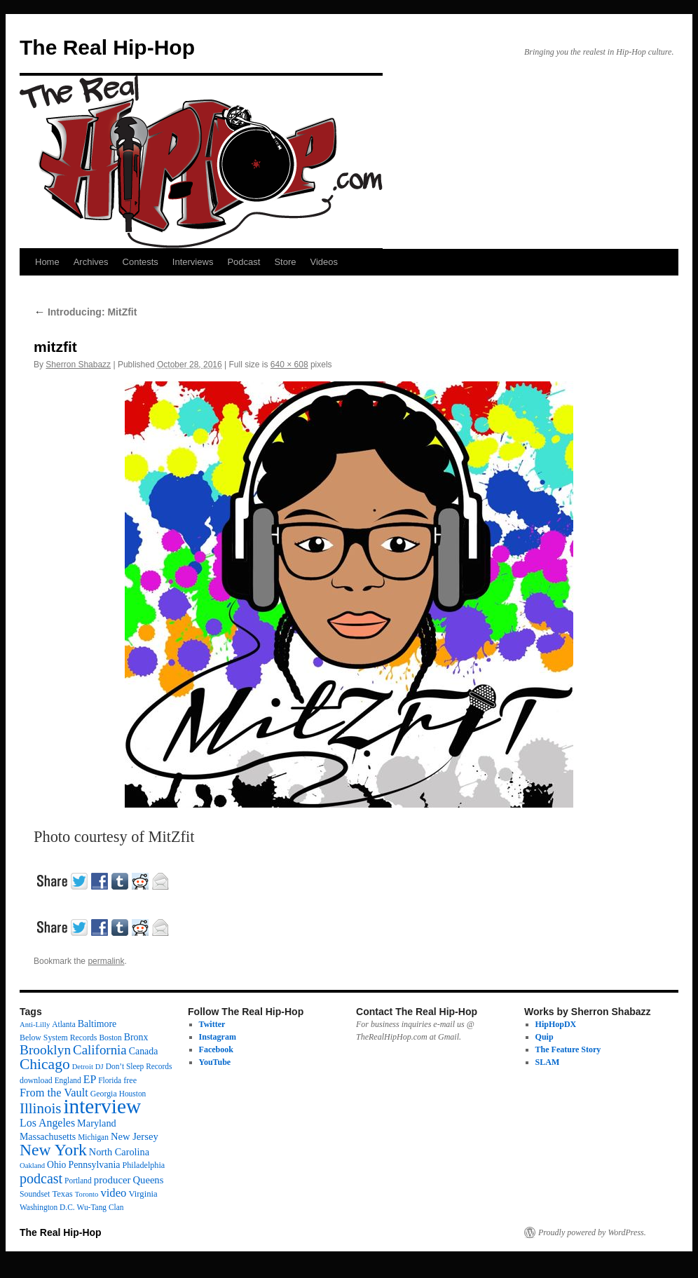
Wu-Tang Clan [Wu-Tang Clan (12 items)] (100, 1207)
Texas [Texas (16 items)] (62, 1194)
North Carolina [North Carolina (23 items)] (119, 1151)
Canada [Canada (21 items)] (143, 1051)
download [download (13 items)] (36, 1080)
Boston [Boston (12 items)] (110, 1037)
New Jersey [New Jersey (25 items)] (134, 1136)
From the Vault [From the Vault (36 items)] (54, 1092)
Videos (324, 262)
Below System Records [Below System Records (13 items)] (58, 1037)
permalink (106, 961)
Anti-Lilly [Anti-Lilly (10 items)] (35, 1024)
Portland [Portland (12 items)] (78, 1180)
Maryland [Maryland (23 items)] (96, 1123)
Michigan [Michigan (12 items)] (93, 1137)
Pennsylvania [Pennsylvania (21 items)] (94, 1165)
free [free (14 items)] (130, 1080)
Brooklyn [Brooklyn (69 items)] (45, 1049)
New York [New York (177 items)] (53, 1150)
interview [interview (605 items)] (102, 1106)
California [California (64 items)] (100, 1049)
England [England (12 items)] (68, 1080)
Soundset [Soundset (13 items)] (35, 1194)
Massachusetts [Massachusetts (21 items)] (48, 1136)
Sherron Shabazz (78, 364)
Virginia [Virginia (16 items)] (142, 1194)
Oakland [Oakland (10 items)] (32, 1165)
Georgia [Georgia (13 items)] (103, 1094)
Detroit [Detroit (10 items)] (82, 1066)
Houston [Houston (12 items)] (132, 1093)
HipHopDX (556, 1024)
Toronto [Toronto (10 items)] (87, 1194)
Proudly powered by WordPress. (592, 1232)
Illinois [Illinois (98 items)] (40, 1108)
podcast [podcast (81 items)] (41, 1178)
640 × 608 (289, 364)
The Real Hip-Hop (107, 47)
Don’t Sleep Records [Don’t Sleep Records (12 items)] (139, 1066)
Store (285, 262)
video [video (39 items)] (113, 1192)
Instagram (217, 1037)
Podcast (243, 262)
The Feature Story (568, 1049)
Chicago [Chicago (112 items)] (45, 1064)
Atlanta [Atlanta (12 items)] (64, 1024)
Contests (140, 262)
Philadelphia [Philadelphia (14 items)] (143, 1165)
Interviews (193, 262)
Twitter (212, 1024)
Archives (91, 262)
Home (47, 262)
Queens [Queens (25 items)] (148, 1179)
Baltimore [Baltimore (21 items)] (97, 1024)
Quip (544, 1037)
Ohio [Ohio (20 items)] (56, 1165)
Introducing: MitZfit (85, 312)
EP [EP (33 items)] (90, 1079)
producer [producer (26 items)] (112, 1179)
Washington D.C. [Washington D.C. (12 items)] (47, 1207)
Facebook (216, 1049)
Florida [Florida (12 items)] (109, 1080)
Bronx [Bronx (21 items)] (136, 1037)
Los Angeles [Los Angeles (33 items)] (47, 1123)
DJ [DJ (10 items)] (99, 1066)
